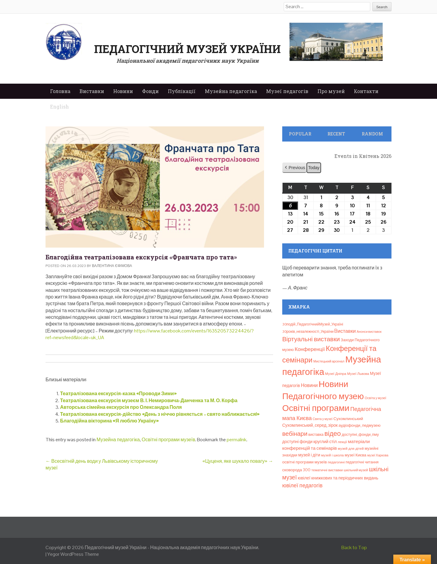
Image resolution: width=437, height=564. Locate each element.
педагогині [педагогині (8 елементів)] (336, 462)
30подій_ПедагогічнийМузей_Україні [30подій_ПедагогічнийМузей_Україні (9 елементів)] (312, 324)
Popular (300, 134)
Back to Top (354, 547)
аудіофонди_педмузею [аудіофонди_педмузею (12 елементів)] (360, 425)
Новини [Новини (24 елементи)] (309, 385)
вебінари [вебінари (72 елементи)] (294, 434)
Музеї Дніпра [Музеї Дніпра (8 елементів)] (335, 374)
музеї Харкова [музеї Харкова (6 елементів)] (377, 455)
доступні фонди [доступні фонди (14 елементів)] (297, 441)
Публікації (182, 91)
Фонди (150, 91)
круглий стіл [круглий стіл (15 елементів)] (325, 441)
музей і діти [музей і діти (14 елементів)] (309, 455)
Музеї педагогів (287, 91)
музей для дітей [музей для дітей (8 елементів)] (351, 448)
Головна (60, 91)
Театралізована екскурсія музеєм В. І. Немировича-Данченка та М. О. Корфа (148, 400)
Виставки (92, 91)
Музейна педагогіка (231, 91)
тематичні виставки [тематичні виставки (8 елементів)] (327, 470)
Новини (123, 91)
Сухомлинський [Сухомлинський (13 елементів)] (348, 418)
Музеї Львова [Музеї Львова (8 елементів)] (358, 374)
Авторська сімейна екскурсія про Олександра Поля (121, 407)
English (59, 106)
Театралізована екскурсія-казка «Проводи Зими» (118, 393)
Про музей (331, 91)
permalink (236, 439)
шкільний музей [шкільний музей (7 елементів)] (356, 470)
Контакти (366, 91)
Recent (336, 134)
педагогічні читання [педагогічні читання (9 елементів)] (362, 462)
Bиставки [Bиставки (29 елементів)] (345, 331)
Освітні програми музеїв (168, 439)
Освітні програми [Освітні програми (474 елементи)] (315, 407)
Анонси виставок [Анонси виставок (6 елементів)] (369, 331)
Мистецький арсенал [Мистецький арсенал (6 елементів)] (328, 361)
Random (372, 134)
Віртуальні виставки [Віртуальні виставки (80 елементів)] (311, 339)
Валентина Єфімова (112, 265)
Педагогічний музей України (187, 49)
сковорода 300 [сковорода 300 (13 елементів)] (296, 469)
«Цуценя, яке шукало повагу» (237, 461)
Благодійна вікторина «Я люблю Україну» (109, 421)
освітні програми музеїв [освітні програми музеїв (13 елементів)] (304, 462)
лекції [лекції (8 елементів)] (342, 442)
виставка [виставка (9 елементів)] (316, 434)
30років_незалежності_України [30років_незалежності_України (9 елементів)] (308, 331)
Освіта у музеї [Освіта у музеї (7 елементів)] (375, 398)
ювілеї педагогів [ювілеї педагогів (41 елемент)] (302, 485)
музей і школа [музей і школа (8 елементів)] (332, 455)
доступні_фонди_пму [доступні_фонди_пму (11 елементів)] (360, 434)
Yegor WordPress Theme (73, 554)
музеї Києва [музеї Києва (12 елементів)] (355, 455)
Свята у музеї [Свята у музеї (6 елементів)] (322, 419)
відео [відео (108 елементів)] (332, 433)
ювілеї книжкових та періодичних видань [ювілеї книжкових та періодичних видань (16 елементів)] (338, 478)
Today (313, 167)
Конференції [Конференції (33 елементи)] (310, 349)
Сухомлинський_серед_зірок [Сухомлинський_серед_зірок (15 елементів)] (310, 425)
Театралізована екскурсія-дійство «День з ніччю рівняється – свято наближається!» (159, 414)
